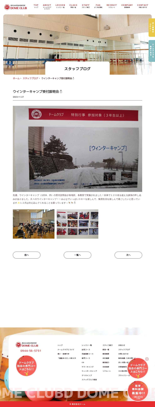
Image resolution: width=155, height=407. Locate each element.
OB (83, 362)
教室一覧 (106, 350)
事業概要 (106, 354)
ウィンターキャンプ (89, 371)
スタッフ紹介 (108, 345)
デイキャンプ (87, 375)
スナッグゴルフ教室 (89, 380)
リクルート (107, 371)
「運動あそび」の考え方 (67, 358)
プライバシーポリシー (126, 375)
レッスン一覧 (87, 345)
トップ (60, 345)
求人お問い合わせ (125, 362)
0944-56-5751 (31, 351)
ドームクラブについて (66, 350)
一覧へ (77, 254)
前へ (26, 254)
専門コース (86, 358)
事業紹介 (106, 362)
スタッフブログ (124, 350)
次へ (128, 254)
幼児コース (86, 350)
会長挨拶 (106, 367)
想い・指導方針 (63, 354)
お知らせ (121, 345)
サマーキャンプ (87, 367)
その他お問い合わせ (125, 371)
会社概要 (106, 358)
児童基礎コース (87, 354)
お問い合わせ (123, 354)
